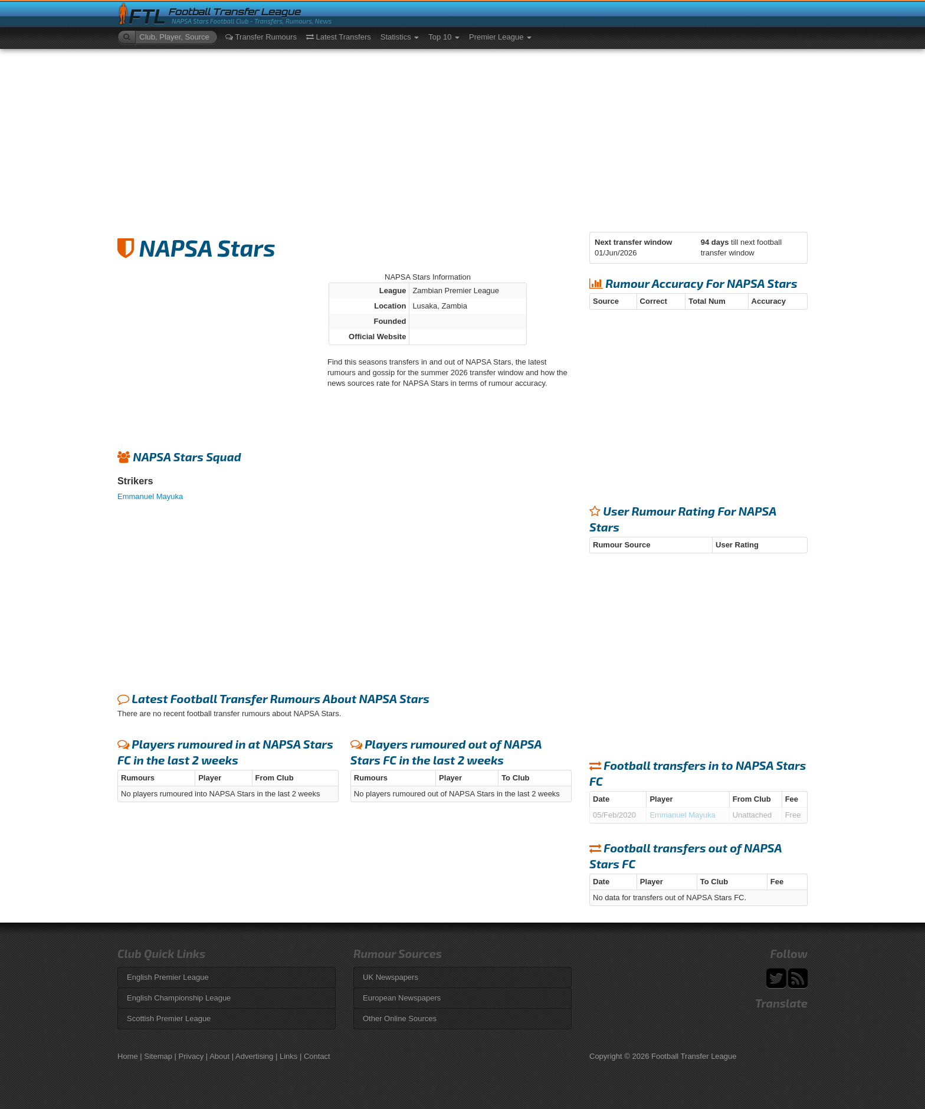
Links (288, 1056)
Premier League (500, 36)
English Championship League (179, 997)
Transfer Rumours (261, 36)
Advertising (254, 1056)
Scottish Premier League (169, 1018)
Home (127, 1056)
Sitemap (158, 1056)
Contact (317, 1056)
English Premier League (168, 977)
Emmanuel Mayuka (150, 496)
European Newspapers (402, 997)
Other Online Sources (400, 1018)
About (219, 1056)
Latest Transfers (338, 36)
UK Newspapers (390, 977)
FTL (147, 16)
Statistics (400, 36)
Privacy (191, 1056)
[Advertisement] (462, 137)
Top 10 (444, 36)
